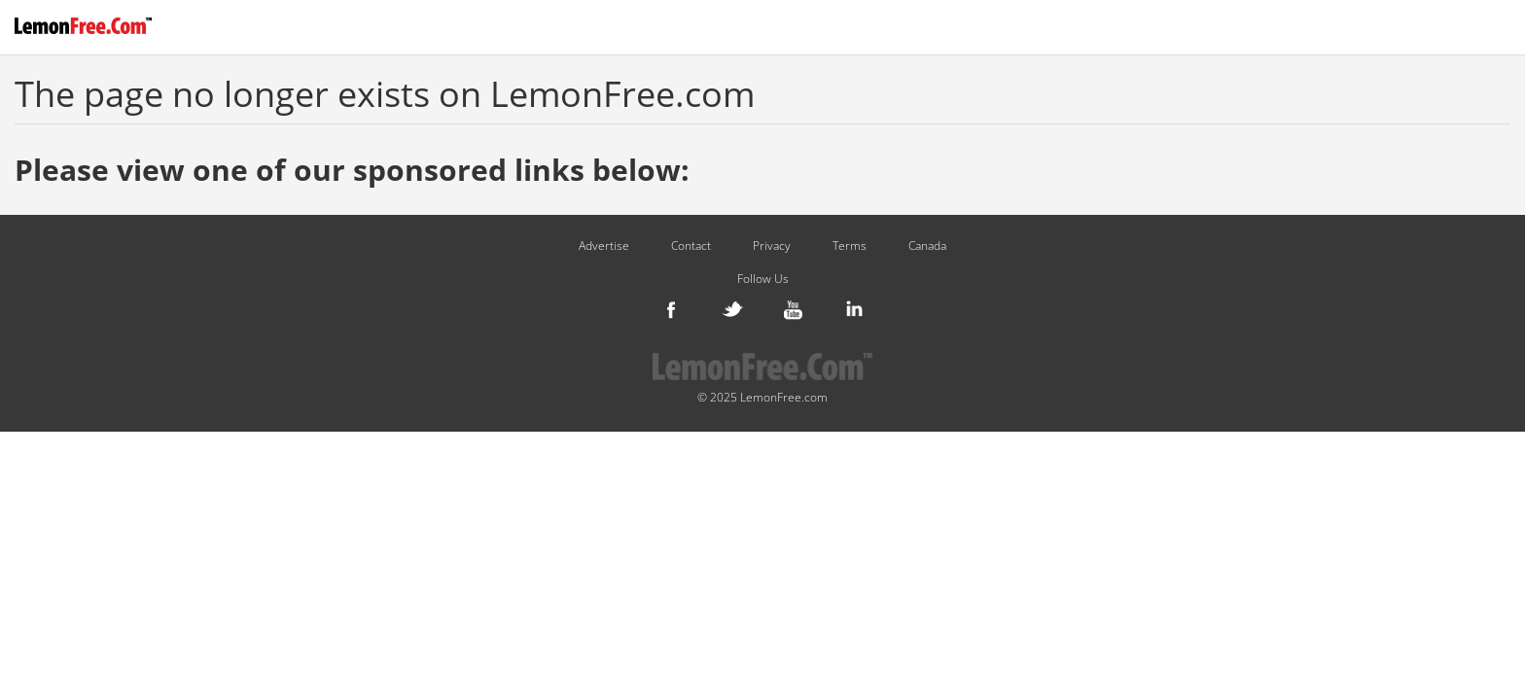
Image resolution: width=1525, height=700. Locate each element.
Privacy (772, 246)
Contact (691, 246)
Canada (927, 246)
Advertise (604, 246)
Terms (850, 246)
